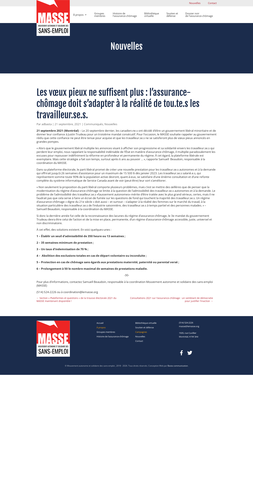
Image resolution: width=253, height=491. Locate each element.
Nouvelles (194, 3)
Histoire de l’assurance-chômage (125, 15)
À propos (78, 14)
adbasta (47, 124)
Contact (212, 3)
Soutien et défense (172, 15)
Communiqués (93, 124)
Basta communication (178, 365)
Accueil (100, 322)
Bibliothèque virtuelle (151, 15)
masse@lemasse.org (189, 326)
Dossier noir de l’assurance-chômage (199, 15)
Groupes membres (99, 15)
